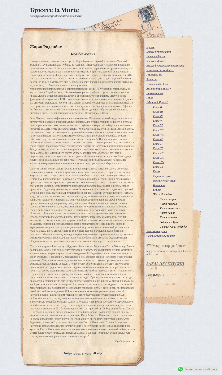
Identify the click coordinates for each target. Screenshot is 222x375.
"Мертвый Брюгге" (157, 102)
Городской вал (154, 74)
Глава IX (158, 139)
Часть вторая (168, 199)
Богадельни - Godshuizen (160, 70)
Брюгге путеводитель (159, 51)
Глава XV (158, 166)
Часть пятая (167, 212)
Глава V (157, 120)
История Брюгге (156, 56)
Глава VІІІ (159, 134)
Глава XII (158, 153)
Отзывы (153, 275)
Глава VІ (158, 125)
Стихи (157, 189)
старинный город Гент (108, 199)
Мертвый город (162, 176)
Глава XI (158, 148)
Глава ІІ (157, 107)
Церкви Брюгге (154, 93)
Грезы (156, 171)
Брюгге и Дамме (155, 61)
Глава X (157, 143)
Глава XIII (159, 157)
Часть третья (168, 203)
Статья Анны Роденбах (173, 226)
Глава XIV (158, 162)
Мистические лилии (164, 180)
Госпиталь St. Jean (157, 84)
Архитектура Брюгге (158, 88)
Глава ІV (158, 116)
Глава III (158, 111)
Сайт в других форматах (160, 235)
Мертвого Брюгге (41, 241)
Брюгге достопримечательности (165, 65)
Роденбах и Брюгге (170, 222)
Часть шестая (168, 217)
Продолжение (123, 341)
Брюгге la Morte (82, 354)
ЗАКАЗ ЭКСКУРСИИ (165, 264)
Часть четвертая (170, 208)
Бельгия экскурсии (156, 231)
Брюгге (150, 47)
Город (149, 97)
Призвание (159, 185)
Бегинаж (151, 79)
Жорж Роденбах (162, 194)
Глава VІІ (158, 130)
